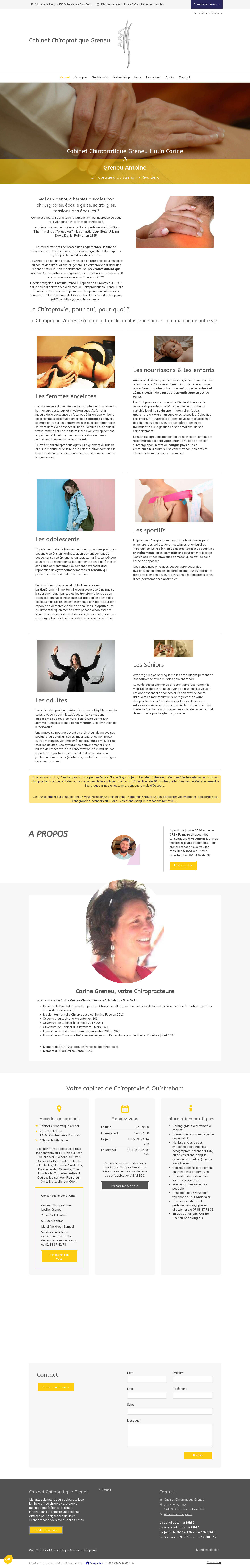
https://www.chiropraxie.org (83, 299)
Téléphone (180, 1389)
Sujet (130, 1404)
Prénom (178, 1373)
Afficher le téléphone (54, 1140)
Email (130, 1389)
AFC (131, 1562)
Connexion (214, 1562)
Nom (130, 1373)
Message (133, 1420)
